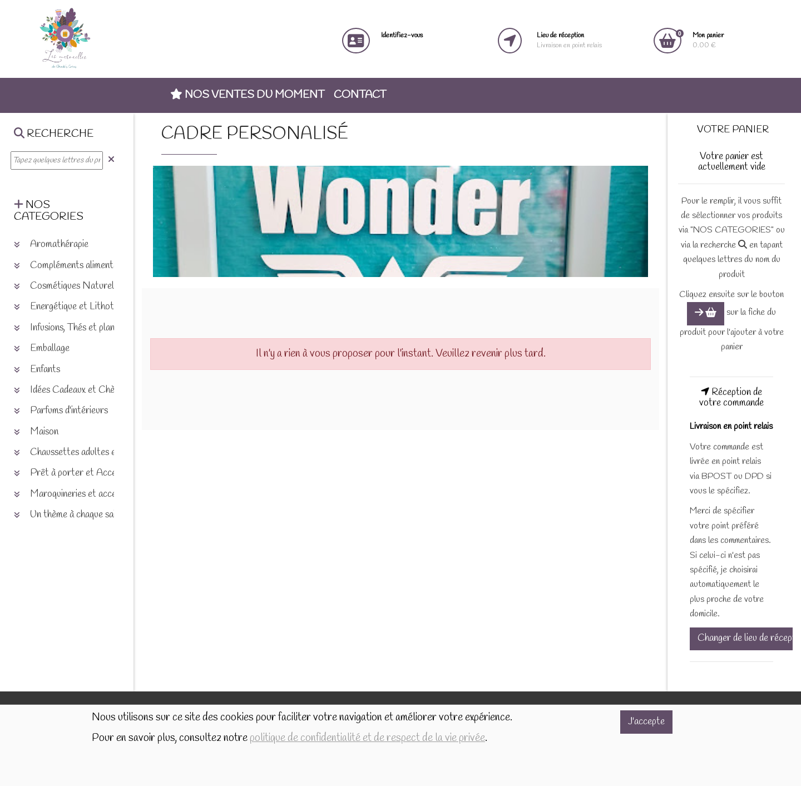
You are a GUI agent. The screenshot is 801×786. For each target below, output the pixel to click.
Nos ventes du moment (247, 95)
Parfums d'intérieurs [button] (61, 410)
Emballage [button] (42, 348)
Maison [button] (36, 432)
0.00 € (708, 40)
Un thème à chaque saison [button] (71, 514)
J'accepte (646, 721)
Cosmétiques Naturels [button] (66, 286)
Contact (360, 95)
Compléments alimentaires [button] (73, 265)
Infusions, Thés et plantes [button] (70, 328)
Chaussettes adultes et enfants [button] (82, 452)
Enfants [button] (37, 369)
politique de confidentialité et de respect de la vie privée (367, 738)
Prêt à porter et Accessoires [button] (78, 473)
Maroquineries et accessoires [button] (78, 494)
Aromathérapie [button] (51, 244)
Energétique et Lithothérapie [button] (78, 306)
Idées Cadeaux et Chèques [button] (73, 390)
